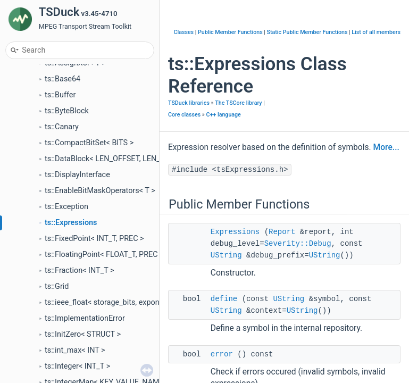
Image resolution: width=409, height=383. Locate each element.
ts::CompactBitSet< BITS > (89, 142)
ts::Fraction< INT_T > (79, 270)
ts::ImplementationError (85, 318)
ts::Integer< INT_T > (77, 366)
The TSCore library (238, 102)
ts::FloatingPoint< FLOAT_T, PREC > (104, 254)
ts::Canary (62, 126)
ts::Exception (66, 206)
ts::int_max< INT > (75, 350)
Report (282, 232)
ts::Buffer (60, 94)
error (222, 354)
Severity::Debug (297, 243)
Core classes (184, 114)
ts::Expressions (71, 222)
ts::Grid (57, 286)
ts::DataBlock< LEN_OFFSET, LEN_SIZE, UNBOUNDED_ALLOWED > (156, 158)
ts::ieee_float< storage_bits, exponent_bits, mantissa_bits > (144, 302)
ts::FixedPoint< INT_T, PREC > (94, 238)
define (224, 299)
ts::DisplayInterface (77, 174)
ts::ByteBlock (67, 110)
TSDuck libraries (189, 102)
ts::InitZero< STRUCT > (83, 334)
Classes (184, 32)
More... (386, 147)
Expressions (235, 232)
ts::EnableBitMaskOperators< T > (100, 190)
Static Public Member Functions (307, 32)
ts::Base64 (62, 79)
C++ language (223, 114)
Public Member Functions (230, 32)
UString (226, 255)
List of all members (376, 32)
